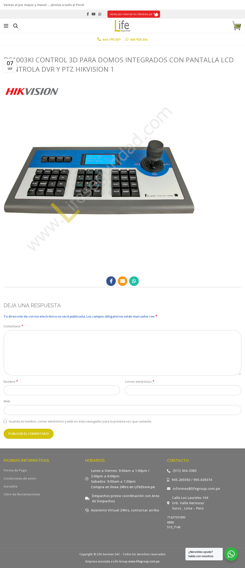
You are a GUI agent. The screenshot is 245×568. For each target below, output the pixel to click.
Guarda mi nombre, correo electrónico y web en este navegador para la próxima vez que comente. (80, 421)
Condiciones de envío (20, 478)
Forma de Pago (15, 470)
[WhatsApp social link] (100, 14)
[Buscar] (15, 26)
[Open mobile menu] (6, 26)
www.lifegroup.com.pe (144, 561)
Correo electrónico (140, 381)
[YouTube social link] (93, 14)
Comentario (13, 326)
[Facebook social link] (87, 14)
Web (7, 401)
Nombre (11, 381)
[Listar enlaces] (204, 470)
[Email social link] (122, 281)
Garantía (10, 486)
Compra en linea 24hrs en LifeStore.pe (123, 487)
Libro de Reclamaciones (22, 494)
